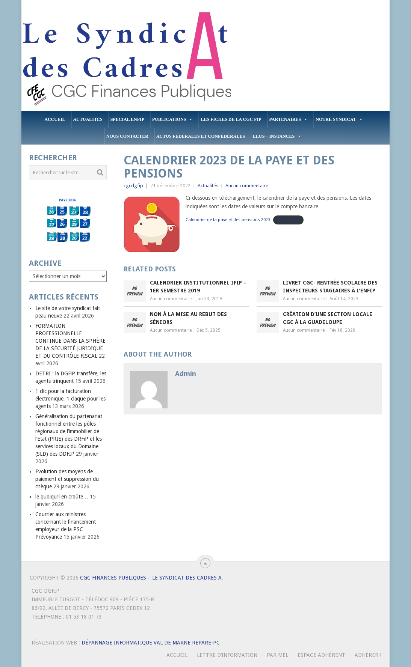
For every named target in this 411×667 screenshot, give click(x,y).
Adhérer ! (368, 655)
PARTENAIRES (288, 119)
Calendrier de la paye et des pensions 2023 (228, 219)
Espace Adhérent (321, 655)
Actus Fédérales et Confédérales (200, 136)
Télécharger (288, 219)
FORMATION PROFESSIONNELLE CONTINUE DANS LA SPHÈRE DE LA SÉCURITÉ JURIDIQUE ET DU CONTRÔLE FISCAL (70, 341)
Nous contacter (127, 136)
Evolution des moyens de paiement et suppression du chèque (67, 478)
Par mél (277, 655)
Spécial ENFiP (127, 119)
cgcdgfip (133, 185)
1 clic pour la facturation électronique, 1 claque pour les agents (70, 398)
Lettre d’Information (227, 655)
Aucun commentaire (246, 185)
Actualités (88, 119)
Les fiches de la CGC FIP (231, 119)
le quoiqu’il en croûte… (61, 497)
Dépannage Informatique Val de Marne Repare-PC (151, 643)
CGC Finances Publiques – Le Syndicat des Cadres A (151, 578)
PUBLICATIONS (172, 119)
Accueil (54, 119)
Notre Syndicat (339, 119)
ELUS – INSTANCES (277, 136)
